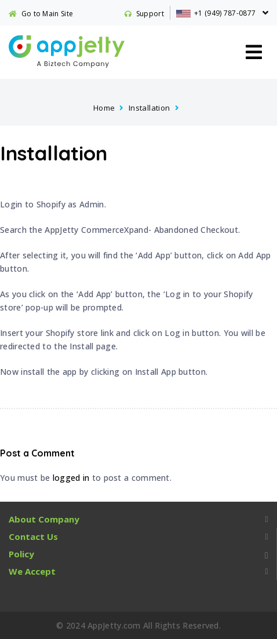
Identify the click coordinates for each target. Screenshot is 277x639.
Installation (149, 108)
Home (104, 108)
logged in (71, 477)
